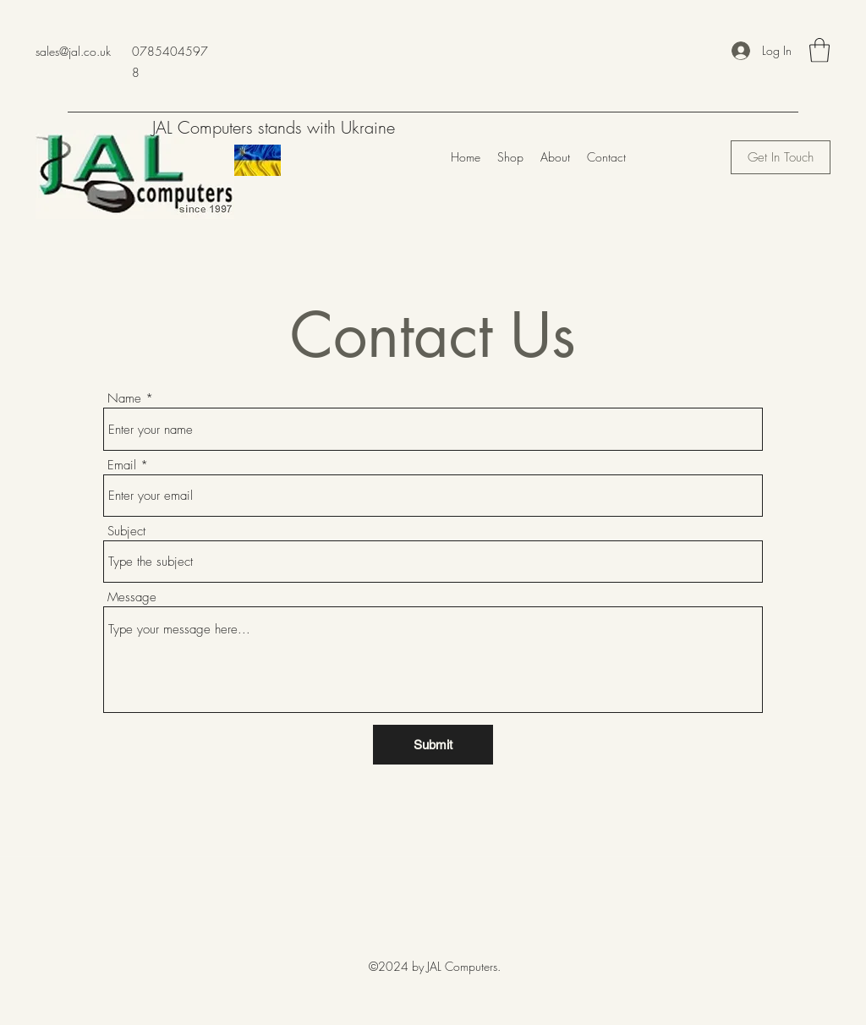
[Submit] (433, 745)
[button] (819, 50)
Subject (126, 531)
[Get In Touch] (780, 157)
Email (121, 465)
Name (124, 398)
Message (131, 597)
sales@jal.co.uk (73, 51)
